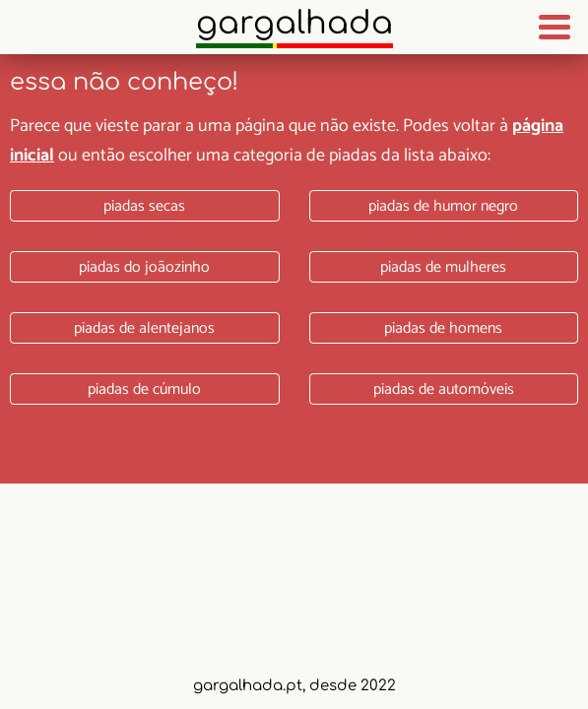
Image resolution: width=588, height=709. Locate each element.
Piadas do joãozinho (144, 267)
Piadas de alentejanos (144, 328)
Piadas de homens (443, 328)
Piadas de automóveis (443, 389)
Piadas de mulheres (443, 267)
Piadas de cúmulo (144, 389)
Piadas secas (144, 206)
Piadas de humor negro (443, 206)
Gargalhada (294, 23)
